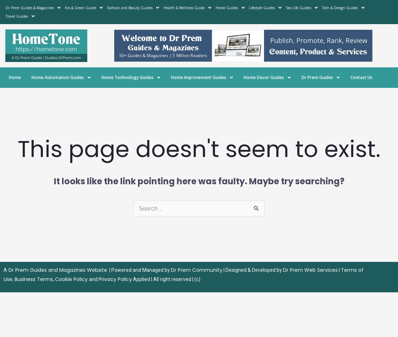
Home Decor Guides (267, 77)
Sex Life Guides (302, 7)
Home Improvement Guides (202, 77)
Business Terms (34, 279)
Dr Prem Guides (321, 77)
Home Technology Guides (130, 77)
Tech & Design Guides (343, 7)
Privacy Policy (115, 279)
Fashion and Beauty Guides (133, 7)
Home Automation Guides (61, 77)
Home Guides (230, 7)
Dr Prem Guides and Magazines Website (58, 270)
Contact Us (361, 77)
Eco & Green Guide (84, 7)
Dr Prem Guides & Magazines (33, 7)
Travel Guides (20, 16)
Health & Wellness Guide (187, 7)
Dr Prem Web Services (310, 270)
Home (15, 77)
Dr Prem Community (196, 270)
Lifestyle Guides (265, 7)
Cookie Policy (72, 279)
